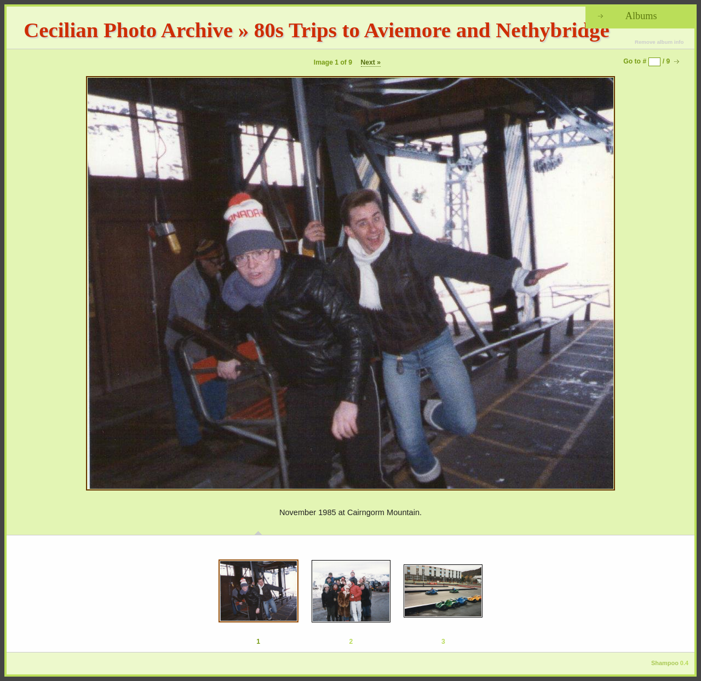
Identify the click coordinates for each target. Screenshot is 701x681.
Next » (371, 62)
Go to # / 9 (646, 61)
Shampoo (665, 663)
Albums (641, 15)
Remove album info (659, 42)
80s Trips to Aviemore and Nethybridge (432, 30)
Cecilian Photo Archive (128, 30)
